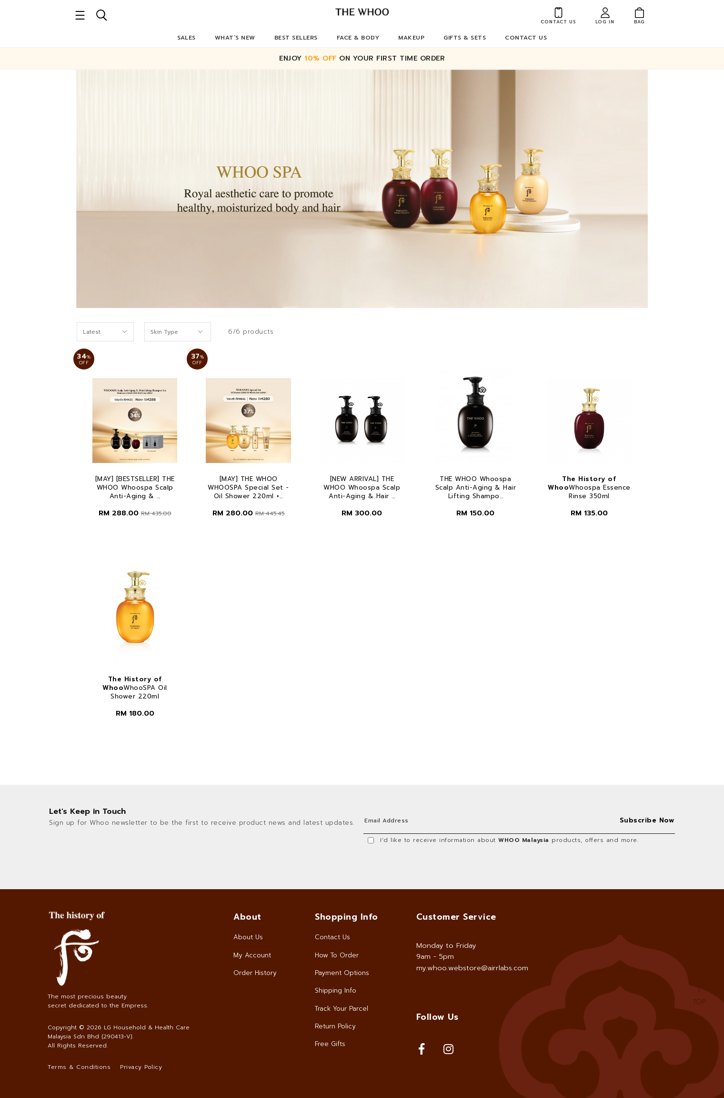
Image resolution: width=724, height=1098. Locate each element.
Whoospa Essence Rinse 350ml (589, 488)
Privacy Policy (141, 1067)
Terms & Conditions (79, 1067)
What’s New (235, 37)
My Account (252, 955)
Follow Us (437, 1017)
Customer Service (456, 917)
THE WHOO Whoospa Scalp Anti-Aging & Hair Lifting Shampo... (475, 488)
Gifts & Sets (464, 37)
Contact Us (526, 37)
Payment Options (342, 973)
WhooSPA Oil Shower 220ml (134, 688)
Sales (186, 37)
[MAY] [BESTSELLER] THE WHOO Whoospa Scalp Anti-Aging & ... (135, 488)
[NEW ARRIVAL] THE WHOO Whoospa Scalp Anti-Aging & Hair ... (361, 488)
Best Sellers (296, 37)
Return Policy (335, 1026)
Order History (255, 973)
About (247, 917)
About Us (248, 937)
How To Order (337, 955)
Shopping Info (346, 917)
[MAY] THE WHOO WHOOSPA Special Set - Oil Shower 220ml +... (248, 488)
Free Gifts (330, 1044)
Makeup (411, 37)
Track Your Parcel (341, 1009)
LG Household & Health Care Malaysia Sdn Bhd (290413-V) (119, 1032)
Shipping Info (335, 990)
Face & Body (358, 37)
